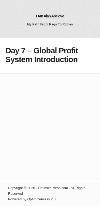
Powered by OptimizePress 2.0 (31, 199)
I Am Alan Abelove (50, 16)
